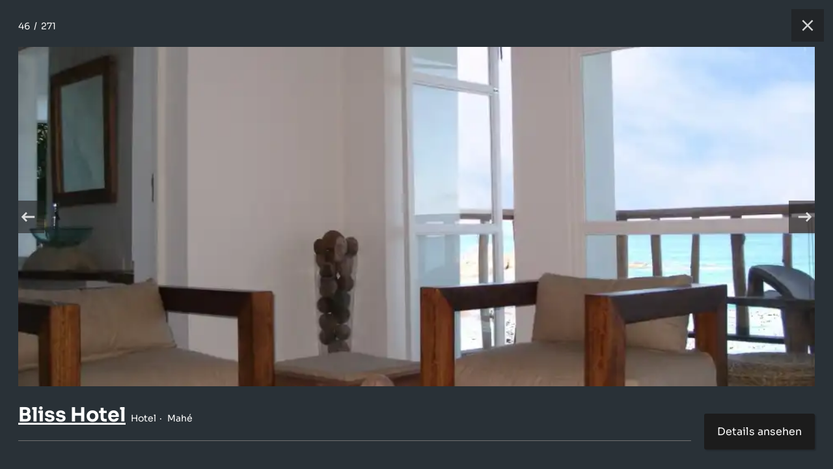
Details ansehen (759, 431)
